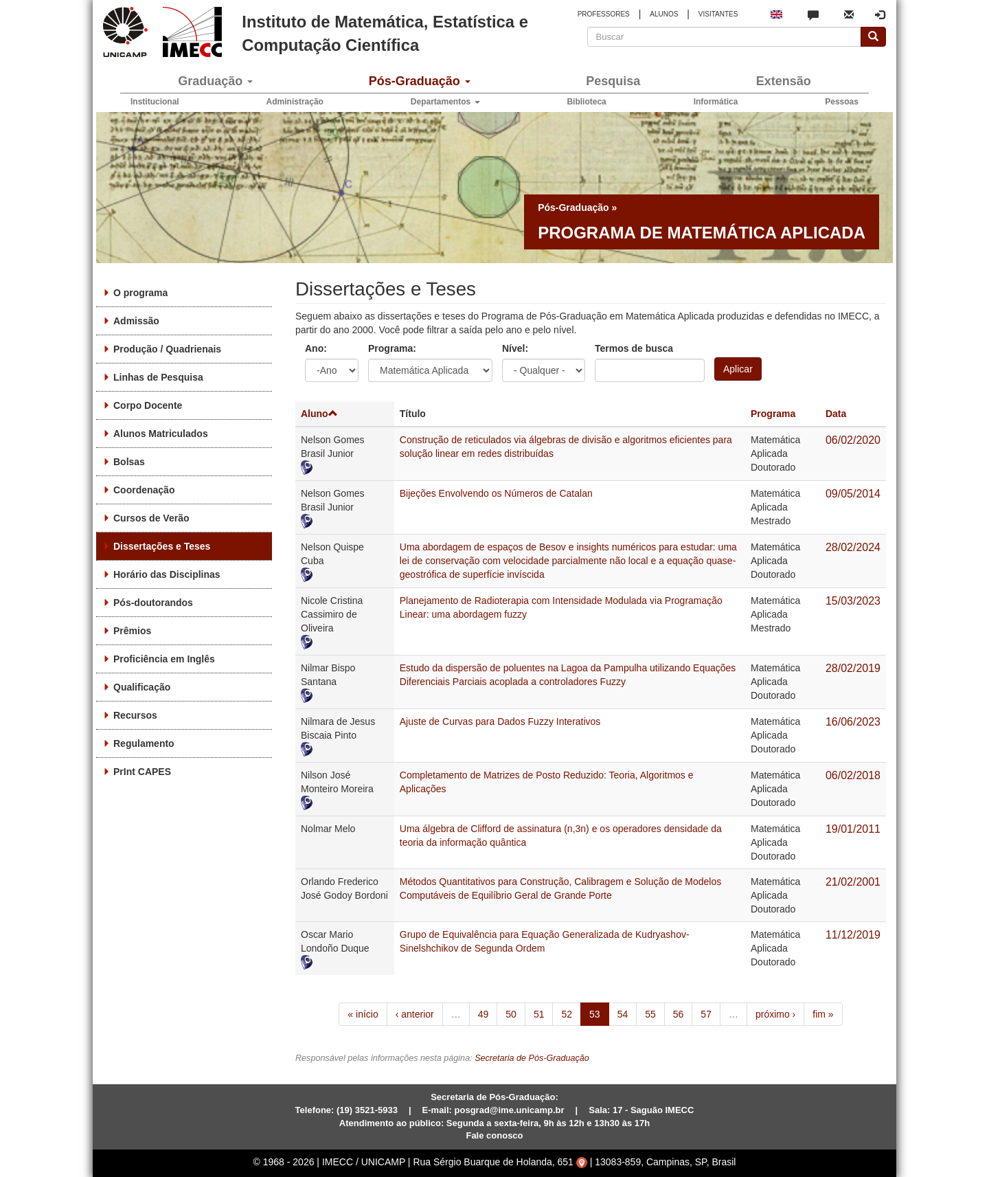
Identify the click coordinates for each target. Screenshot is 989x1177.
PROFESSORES (604, 14)
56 (678, 1014)
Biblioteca (586, 102)
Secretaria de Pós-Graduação (532, 1058)
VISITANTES (718, 14)
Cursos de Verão (151, 518)
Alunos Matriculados (160, 433)
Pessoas (842, 102)
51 (539, 1014)
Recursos (135, 715)
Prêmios (132, 630)
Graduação (215, 81)
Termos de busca (634, 348)
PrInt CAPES (142, 771)
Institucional (154, 102)
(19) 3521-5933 (367, 1110)
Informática (716, 102)
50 (510, 1014)
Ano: (316, 348)
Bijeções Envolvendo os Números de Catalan (496, 493)
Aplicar (738, 368)
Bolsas (129, 461)
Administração (294, 102)
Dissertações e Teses (161, 546)
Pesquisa (613, 81)
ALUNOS (664, 14)
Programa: (392, 348)
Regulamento (143, 743)
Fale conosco (494, 1135)
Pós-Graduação (419, 81)
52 (566, 1014)
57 (706, 1014)
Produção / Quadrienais (167, 349)
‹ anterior (415, 1014)
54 (622, 1014)
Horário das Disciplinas (166, 574)
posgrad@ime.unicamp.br (510, 1110)
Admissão (136, 320)
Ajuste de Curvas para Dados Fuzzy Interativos (500, 721)
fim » (822, 1014)
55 (650, 1014)
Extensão (783, 81)
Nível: (515, 348)
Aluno (319, 413)
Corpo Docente (147, 405)
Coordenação (143, 489)
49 (483, 1014)
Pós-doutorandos (153, 602)
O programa (140, 292)
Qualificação (141, 687)
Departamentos (445, 102)
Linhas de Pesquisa (158, 377)
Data (836, 413)
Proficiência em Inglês (164, 658)
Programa (773, 413)
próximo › (775, 1014)
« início (363, 1014)
